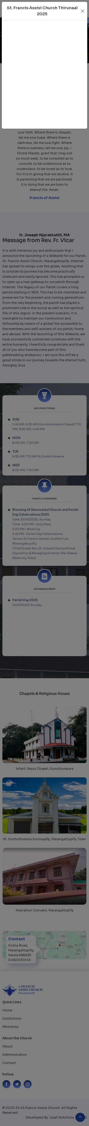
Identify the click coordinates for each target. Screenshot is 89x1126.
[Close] (82, 11)
